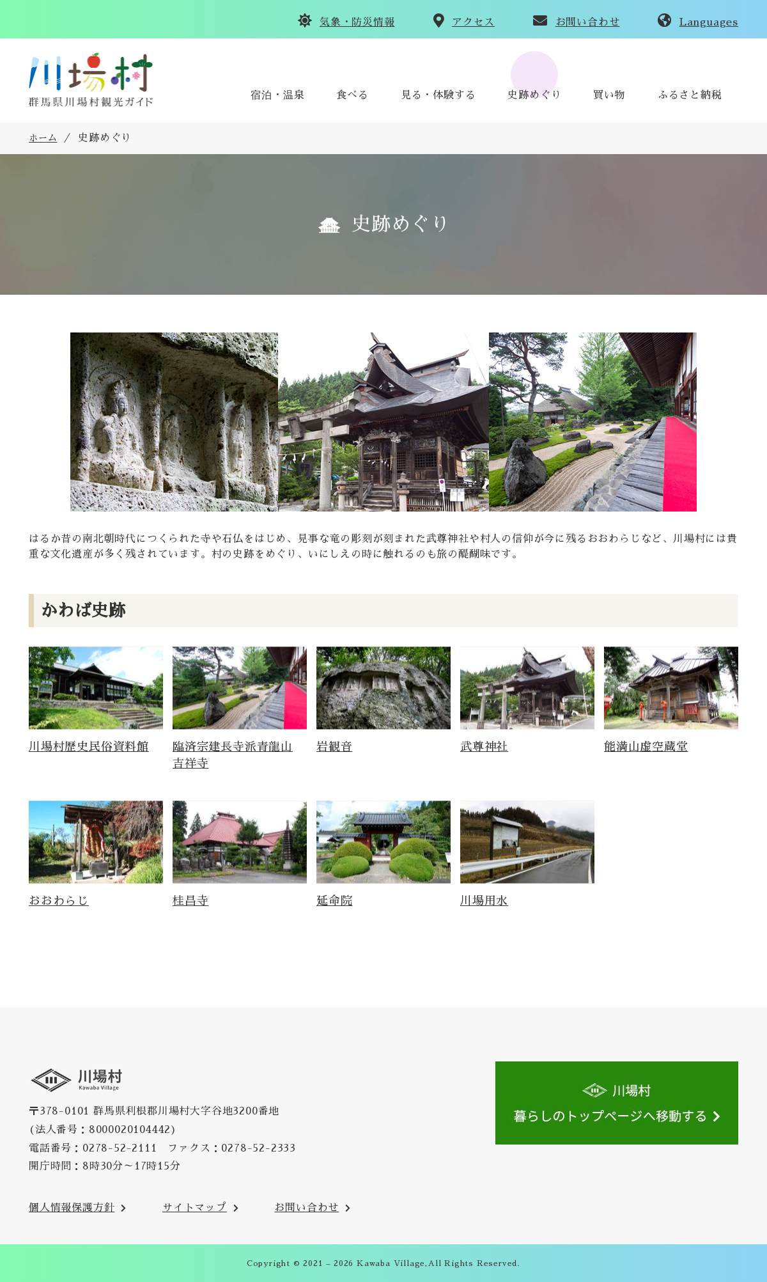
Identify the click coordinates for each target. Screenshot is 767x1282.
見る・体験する (438, 95)
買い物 (609, 95)
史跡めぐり (534, 95)
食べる (352, 95)
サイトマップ (194, 1208)
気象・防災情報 (357, 22)
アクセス (473, 22)
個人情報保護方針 (71, 1208)
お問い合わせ (587, 22)
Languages (708, 22)
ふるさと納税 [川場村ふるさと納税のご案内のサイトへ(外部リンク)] (690, 95)
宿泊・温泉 (277, 95)
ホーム (43, 138)
